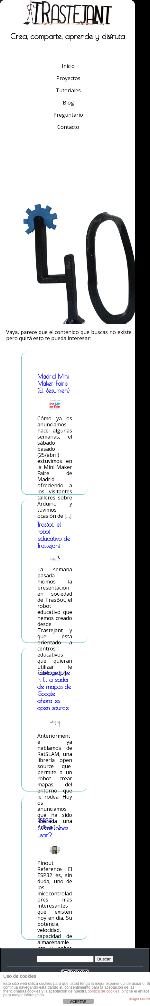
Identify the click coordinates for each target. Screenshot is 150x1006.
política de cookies (103, 991)
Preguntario (68, 114)
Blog (68, 102)
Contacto (68, 126)
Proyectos (68, 78)
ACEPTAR (78, 1001)
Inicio (68, 66)
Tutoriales (68, 90)
